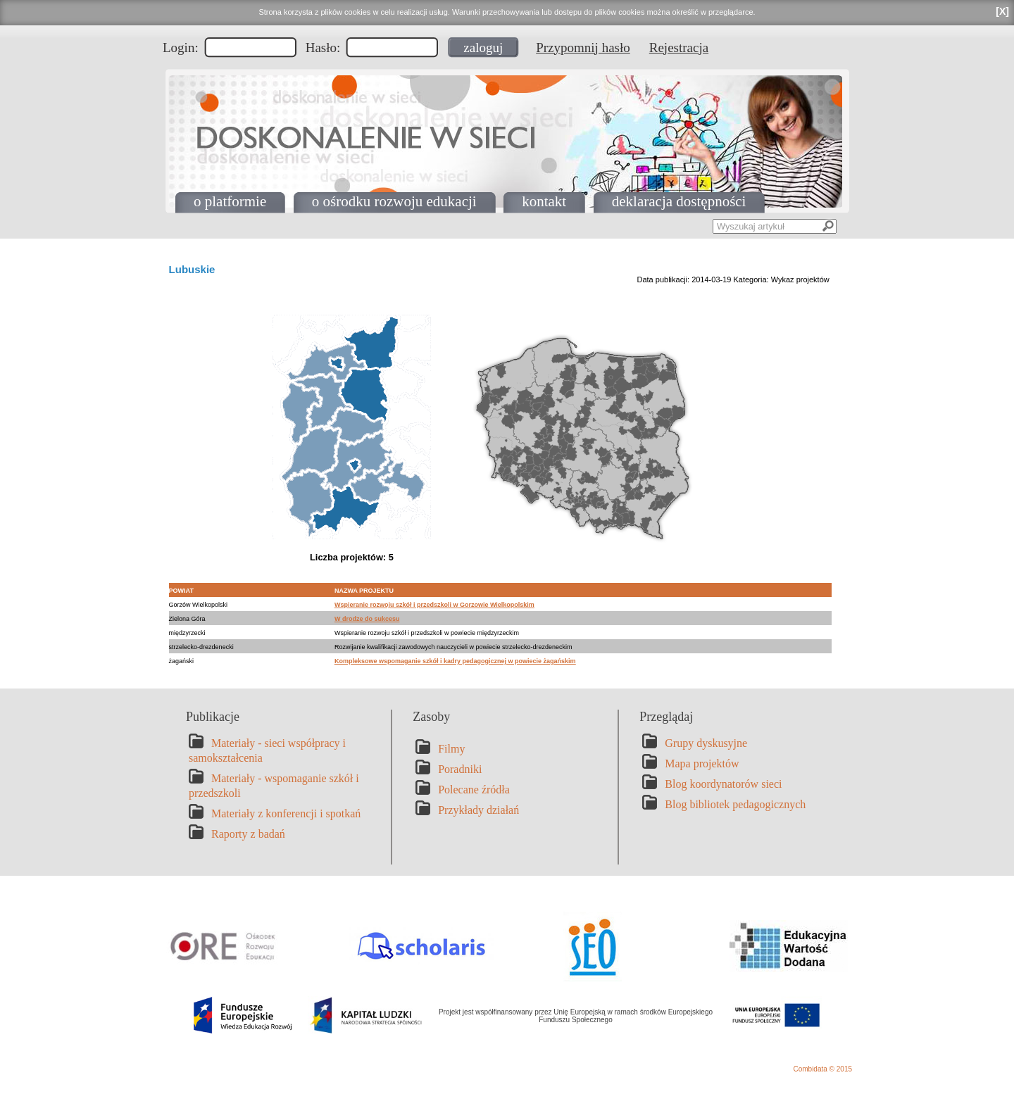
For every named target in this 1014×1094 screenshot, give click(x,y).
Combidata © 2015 (822, 1069)
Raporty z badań (248, 834)
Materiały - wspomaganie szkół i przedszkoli (274, 785)
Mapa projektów (702, 763)
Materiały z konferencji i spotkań (286, 813)
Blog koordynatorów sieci (723, 784)
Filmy (451, 749)
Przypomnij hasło (583, 47)
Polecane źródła (474, 790)
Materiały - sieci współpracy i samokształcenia (267, 750)
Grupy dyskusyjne (706, 743)
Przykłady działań (478, 810)
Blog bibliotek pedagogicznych (735, 804)
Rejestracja (678, 47)
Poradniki (460, 769)
